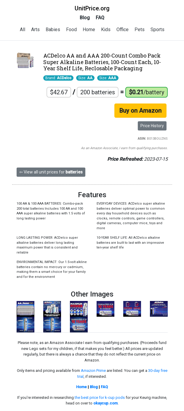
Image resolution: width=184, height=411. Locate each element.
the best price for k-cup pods (100, 397)
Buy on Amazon (140, 110)
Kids (106, 29)
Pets (140, 29)
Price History (152, 125)
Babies (53, 29)
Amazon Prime (93, 370)
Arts (35, 29)
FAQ (100, 17)
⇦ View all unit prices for (51, 172)
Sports (157, 29)
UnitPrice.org (92, 8)
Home (89, 29)
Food (71, 29)
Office (122, 29)
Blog (85, 17)
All (22, 29)
